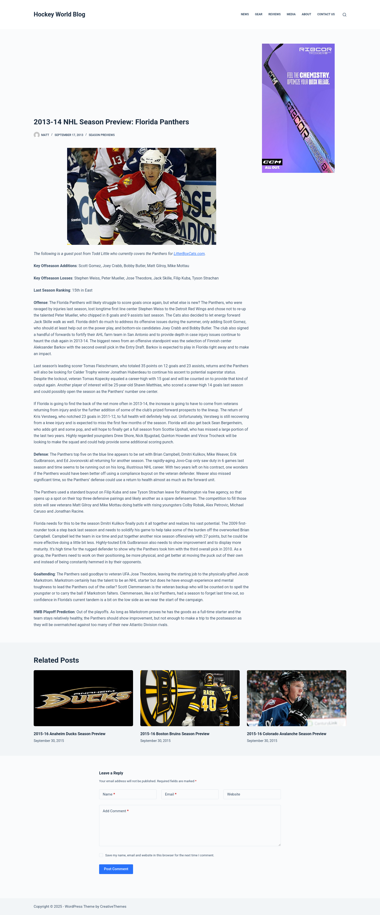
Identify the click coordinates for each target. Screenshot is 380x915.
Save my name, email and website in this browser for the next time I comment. (159, 855)
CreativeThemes (113, 906)
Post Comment (116, 869)
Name (109, 794)
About (306, 14)
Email (171, 794)
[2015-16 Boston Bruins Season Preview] (190, 698)
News (245, 14)
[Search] (344, 14)
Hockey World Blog (59, 14)
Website (233, 794)
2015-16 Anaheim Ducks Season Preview (69, 734)
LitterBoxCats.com (189, 253)
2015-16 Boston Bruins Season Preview (174, 734)
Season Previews (102, 135)
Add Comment (116, 811)
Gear (258, 14)
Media (291, 14)
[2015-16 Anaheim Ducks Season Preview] (83, 698)
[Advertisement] (141, 80)
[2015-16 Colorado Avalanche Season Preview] (296, 698)
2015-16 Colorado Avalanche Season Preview (286, 734)
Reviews (275, 14)
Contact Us (326, 14)
